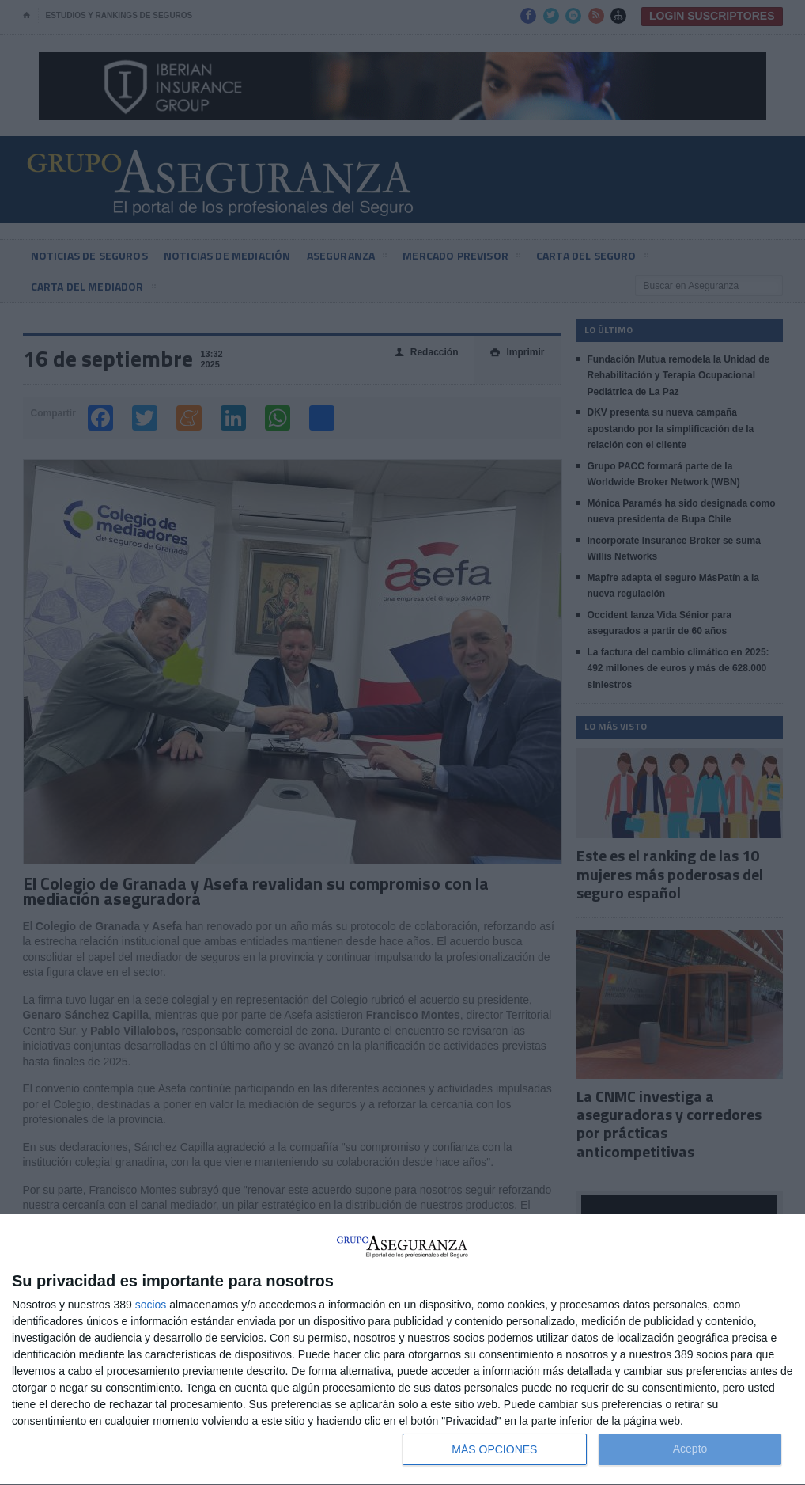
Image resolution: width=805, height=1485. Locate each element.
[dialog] (402, 1350)
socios (151, 1304)
